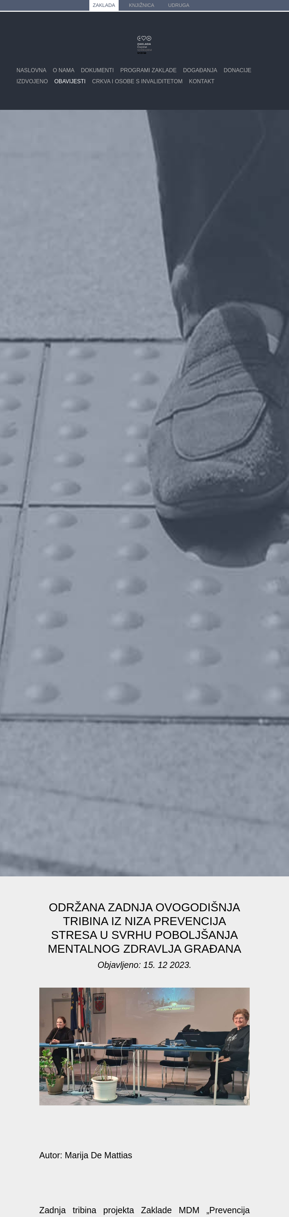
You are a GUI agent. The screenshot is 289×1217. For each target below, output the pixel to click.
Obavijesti (70, 81)
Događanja (200, 70)
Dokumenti (97, 70)
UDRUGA (178, 5)
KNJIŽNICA (142, 5)
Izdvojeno (32, 81)
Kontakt (202, 81)
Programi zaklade (148, 70)
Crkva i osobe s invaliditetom (137, 81)
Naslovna (32, 70)
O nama (63, 70)
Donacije (237, 70)
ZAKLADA (104, 5)
